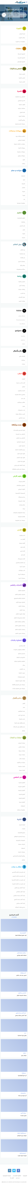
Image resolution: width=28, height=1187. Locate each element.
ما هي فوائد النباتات (20, 907)
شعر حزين (22, 547)
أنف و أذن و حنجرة (20, 383)
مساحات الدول (21, 262)
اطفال (23, 387)
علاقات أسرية (22, 116)
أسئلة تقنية (22, 825)
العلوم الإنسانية (21, 218)
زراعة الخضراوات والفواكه (19, 513)
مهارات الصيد (22, 301)
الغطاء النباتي (21, 140)
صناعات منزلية (21, 108)
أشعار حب (22, 539)
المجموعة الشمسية (20, 493)
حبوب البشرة (22, 673)
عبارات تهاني (22, 747)
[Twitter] (14, 1170)
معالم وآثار (22, 265)
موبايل (23, 860)
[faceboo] (18, 1170)
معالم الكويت (22, 38)
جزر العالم (22, 250)
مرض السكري (22, 418)
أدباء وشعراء (22, 535)
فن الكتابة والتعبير (20, 563)
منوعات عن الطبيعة (20, 520)
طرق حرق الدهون (21, 458)
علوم (24, 230)
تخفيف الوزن (22, 446)
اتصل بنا (12, 1178)
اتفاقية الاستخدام (17, 1176)
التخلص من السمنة (20, 434)
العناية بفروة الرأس (20, 602)
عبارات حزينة (22, 755)
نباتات (23, 164)
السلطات (23, 806)
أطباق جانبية (22, 783)
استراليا (23, 176)
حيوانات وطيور (21, 156)
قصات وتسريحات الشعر (19, 618)
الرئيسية (25, 1176)
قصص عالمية (22, 78)
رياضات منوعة (21, 289)
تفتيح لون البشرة (21, 657)
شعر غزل (23, 555)
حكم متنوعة (22, 719)
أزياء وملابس (22, 646)
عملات (23, 364)
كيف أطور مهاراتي (20, 892)
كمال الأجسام (22, 297)
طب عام (23, 398)
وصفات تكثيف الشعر (20, 630)
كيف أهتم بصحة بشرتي (19, 896)
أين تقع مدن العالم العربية (18, 884)
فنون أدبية (22, 567)
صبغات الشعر (22, 606)
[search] (4, 15)
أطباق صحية (22, 802)
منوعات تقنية (21, 852)
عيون (23, 406)
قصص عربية (22, 82)
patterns (23, 340)
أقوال (23, 703)
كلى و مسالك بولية (20, 414)
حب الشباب (22, 669)
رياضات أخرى (22, 286)
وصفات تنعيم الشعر (20, 633)
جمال (24, 665)
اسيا (24, 180)
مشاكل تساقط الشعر (20, 622)
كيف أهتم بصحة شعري (19, 899)
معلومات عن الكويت (20, 42)
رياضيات (23, 222)
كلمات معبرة (22, 770)
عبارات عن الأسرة (21, 763)
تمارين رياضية (21, 282)
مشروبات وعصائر (21, 810)
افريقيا (23, 184)
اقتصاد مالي (22, 356)
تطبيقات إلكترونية (20, 840)
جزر (24, 199)
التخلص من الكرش (20, 438)
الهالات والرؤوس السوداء (19, 650)
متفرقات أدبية (21, 574)
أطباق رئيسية (21, 790)
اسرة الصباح (22, 34)
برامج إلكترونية (21, 833)
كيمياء (23, 238)
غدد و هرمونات (21, 410)
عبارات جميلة (22, 751)
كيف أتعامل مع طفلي (20, 888)
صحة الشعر (22, 610)
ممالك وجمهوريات (20, 269)
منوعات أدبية (22, 578)
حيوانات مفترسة (21, 152)
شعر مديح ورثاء (21, 559)
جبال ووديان (22, 505)
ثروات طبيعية (21, 501)
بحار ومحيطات (21, 497)
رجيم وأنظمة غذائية (20, 450)
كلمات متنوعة (21, 766)
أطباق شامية (22, 794)
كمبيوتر (23, 848)
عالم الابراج (22, 112)
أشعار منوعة (22, 543)
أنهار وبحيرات (22, 482)
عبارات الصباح (21, 743)
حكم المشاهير (21, 711)
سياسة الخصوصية (7, 1176)
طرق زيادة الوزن (21, 461)
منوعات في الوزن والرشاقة (18, 469)
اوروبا (24, 195)
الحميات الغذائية (21, 442)
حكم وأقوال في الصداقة (19, 727)
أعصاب (23, 379)
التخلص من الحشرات (20, 97)
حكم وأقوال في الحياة (19, 723)
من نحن (17, 1178)
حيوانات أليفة (21, 148)
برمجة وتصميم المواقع (19, 837)
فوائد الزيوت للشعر (20, 614)
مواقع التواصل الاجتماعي (19, 856)
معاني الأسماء (21, 120)
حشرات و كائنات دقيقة (19, 144)
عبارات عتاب (22, 759)
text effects (22, 324)
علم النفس (22, 226)
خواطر (23, 731)
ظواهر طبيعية (21, 517)
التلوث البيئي (21, 489)
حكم (24, 707)
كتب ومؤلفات (22, 570)
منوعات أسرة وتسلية (20, 124)
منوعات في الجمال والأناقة (18, 685)
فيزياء (23, 234)
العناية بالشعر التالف (20, 595)
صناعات (23, 360)
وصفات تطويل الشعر (20, 626)
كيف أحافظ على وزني (19, 465)
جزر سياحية (22, 254)
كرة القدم (22, 293)
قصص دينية (22, 74)
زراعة (24, 509)
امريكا (23, 192)
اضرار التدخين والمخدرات (19, 430)
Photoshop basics (20, 320)
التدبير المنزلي (21, 101)
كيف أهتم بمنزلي (21, 903)
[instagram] (9, 1170)
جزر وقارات (22, 258)
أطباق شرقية (22, 798)
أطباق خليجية (21, 787)
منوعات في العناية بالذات (18, 689)
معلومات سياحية (21, 203)
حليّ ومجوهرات (21, 677)
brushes (23, 336)
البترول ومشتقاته (21, 485)
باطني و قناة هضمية (20, 395)
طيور (24, 160)
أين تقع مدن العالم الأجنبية (18, 880)
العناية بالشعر (21, 591)
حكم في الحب (21, 715)
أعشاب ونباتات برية (20, 136)
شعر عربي (22, 551)
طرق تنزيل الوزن (21, 454)
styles (23, 344)
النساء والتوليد (21, 391)
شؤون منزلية (22, 105)
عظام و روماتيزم (21, 402)
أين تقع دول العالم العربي (19, 876)
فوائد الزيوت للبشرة (20, 681)
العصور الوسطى (21, 62)
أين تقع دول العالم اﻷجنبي (18, 872)
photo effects (22, 316)
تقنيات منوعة (21, 844)
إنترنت (23, 829)
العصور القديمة (21, 58)
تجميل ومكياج (21, 654)
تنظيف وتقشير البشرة (19, 661)
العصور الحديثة (21, 54)
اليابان (23, 188)
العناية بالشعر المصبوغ (19, 598)
